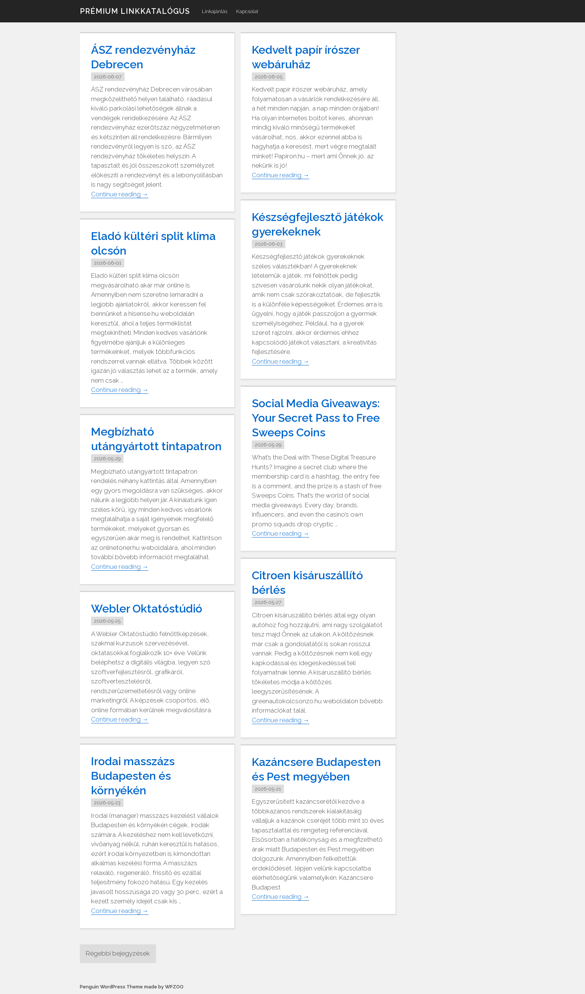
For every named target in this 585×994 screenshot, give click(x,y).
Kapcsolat (247, 11)
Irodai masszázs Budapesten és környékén (133, 776)
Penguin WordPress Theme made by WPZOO (132, 987)
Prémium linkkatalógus (135, 11)
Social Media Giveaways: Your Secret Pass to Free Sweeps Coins (316, 418)
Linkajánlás (214, 11)
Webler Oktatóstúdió (146, 608)
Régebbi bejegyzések (118, 953)
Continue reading (119, 194)
